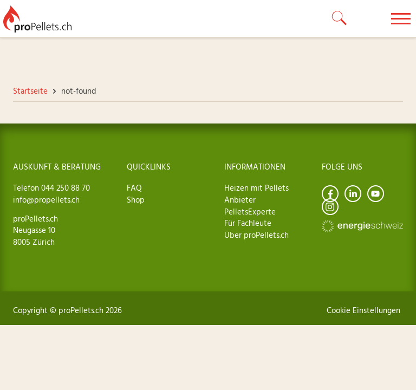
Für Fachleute (247, 223)
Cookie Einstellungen (363, 310)
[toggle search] (339, 18)
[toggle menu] (401, 18)
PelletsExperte (250, 212)
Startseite (30, 91)
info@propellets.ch (46, 200)
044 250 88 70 (64, 188)
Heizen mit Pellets (256, 188)
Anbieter (240, 200)
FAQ (134, 188)
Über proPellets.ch (256, 235)
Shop (136, 200)
